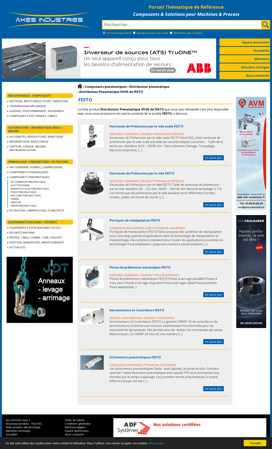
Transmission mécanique (27, 106)
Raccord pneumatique (26, 195)
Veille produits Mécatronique (23, 427)
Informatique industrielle (29, 141)
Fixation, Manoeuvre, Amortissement (36, 242)
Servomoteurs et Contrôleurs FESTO (137, 310)
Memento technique (18, 431)
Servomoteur (166, 317)
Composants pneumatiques (29, 177)
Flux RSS (36, 423)
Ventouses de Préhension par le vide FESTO (142, 173)
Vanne (15, 199)
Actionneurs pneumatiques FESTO (135, 357)
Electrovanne (20, 185)
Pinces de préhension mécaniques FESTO (140, 267)
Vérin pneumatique (23, 205)
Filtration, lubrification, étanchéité (36, 210)
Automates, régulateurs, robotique (36, 136)
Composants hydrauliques (28, 172)
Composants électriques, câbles (33, 116)
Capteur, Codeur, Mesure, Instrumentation (27, 148)
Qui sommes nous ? (18, 420)
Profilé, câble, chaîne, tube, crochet (36, 237)
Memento (261, 59)
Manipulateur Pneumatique (30, 188)
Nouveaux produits (17, 423)
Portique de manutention (169, 227)
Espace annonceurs (77, 431)
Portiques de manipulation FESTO (135, 220)
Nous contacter (257, 75)
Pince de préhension (167, 274)
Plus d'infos (156, 443)
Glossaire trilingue (255, 67)
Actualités (261, 51)
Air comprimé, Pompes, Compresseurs (36, 167)
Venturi (16, 202)
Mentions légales (75, 427)
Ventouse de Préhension (169, 133)
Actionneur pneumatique (28, 182)
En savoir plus (213, 158)
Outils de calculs (74, 420)
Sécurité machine (22, 232)
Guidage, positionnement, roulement (37, 111)
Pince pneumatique (23, 192)
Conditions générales (77, 423)
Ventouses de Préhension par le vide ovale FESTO (146, 126)
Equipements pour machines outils (35, 227)
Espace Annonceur (255, 42)
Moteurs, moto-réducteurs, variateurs (38, 101)
